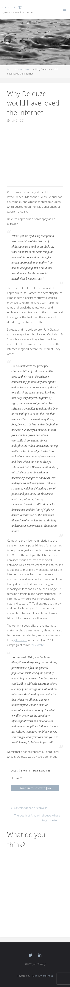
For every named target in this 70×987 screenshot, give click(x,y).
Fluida (33, 975)
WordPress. (46, 975)
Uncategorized (22, 69)
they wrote (37, 645)
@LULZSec (20, 640)
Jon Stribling (11, 7)
